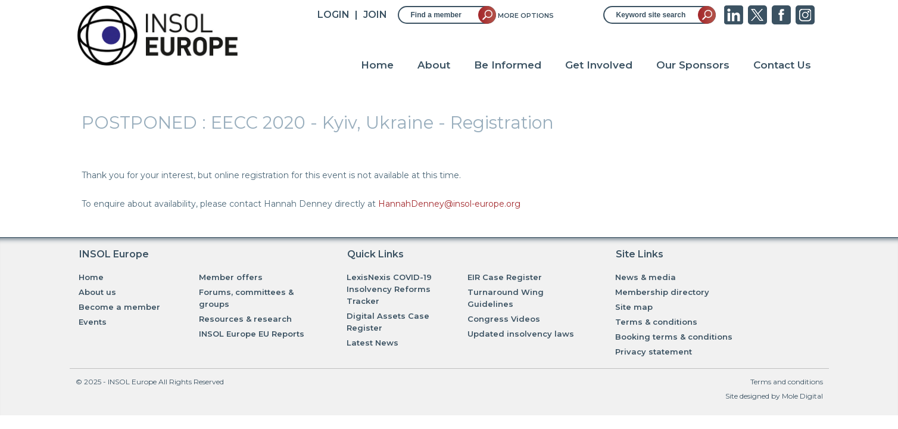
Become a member (119, 307)
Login (333, 14)
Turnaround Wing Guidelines (505, 298)
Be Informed (507, 65)
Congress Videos (503, 319)
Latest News (372, 342)
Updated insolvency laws (520, 333)
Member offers (231, 277)
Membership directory (662, 292)
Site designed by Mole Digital (774, 395)
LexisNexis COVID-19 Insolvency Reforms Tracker (389, 289)
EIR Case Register (504, 277)
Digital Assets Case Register (388, 321)
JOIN (375, 14)
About (433, 65)
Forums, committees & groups (246, 298)
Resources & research (245, 319)
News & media (645, 277)
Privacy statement (653, 351)
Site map (634, 307)
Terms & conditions (656, 322)
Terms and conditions (786, 381)
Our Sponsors (692, 65)
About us (97, 292)
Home (377, 65)
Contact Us (782, 65)
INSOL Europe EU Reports (251, 333)
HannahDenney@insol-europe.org (449, 203)
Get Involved (598, 65)
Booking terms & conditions (673, 336)
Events (93, 322)
